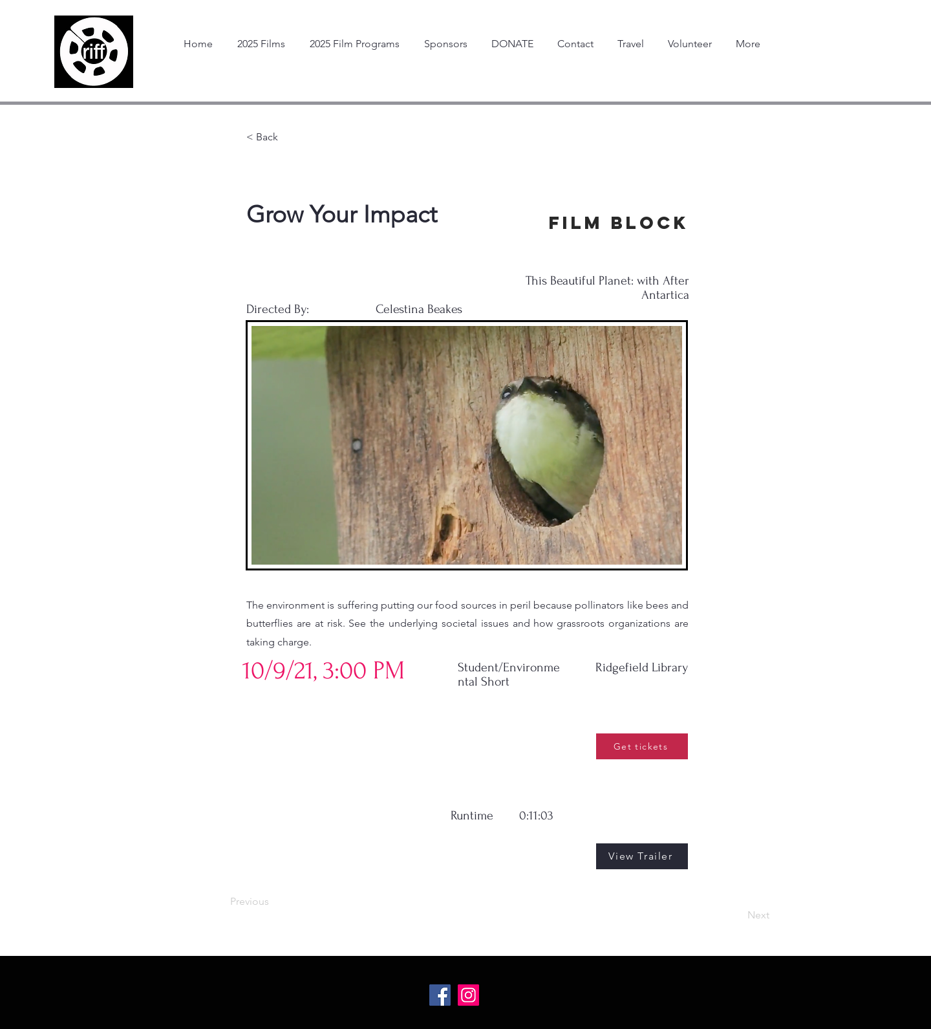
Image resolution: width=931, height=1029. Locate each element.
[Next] (737, 915)
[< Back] (289, 137)
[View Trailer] (642, 856)
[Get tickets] (642, 746)
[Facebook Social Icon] (440, 995)
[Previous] (273, 902)
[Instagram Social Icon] (468, 995)
